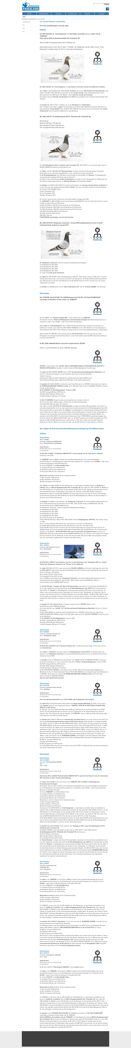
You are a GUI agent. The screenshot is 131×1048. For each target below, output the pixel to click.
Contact (101, 14)
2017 (23, 31)
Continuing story (26, 21)
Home (29, 14)
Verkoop (58, 14)
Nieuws (87, 14)
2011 (23, 25)
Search (106, 4)
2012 (23, 28)
